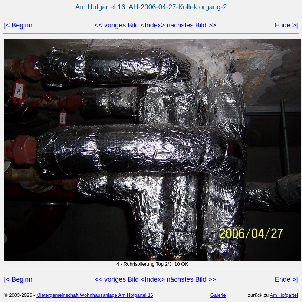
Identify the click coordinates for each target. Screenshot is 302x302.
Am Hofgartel (284, 295)
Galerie (218, 295)
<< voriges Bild (117, 25)
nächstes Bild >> (191, 25)
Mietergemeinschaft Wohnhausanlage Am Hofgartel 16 (94, 295)
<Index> (153, 25)
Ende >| (286, 25)
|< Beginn (18, 25)
